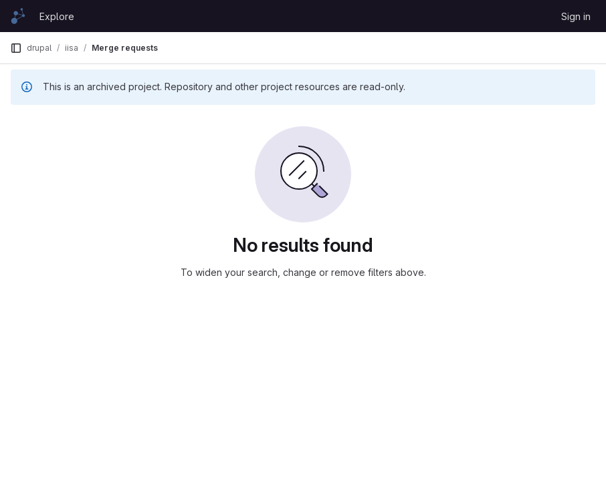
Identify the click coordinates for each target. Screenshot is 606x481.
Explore (56, 16)
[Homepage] (18, 16)
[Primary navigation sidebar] (16, 48)
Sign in (576, 16)
